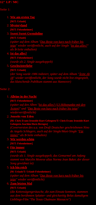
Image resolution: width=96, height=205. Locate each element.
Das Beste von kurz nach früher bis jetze (53, 108)
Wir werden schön (22, 139)
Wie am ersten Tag (22, 17)
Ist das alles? (79, 45)
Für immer (17, 147)
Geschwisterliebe (21, 66)
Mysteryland (18, 25)
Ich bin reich (18, 167)
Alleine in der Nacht (23, 96)
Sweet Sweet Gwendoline (26, 33)
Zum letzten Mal (21, 183)
